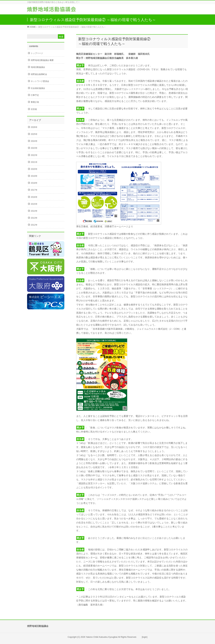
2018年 (34, 183)
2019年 (34, 176)
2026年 (34, 127)
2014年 (34, 211)
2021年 (34, 162)
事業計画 (35, 102)
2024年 (34, 141)
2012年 (34, 225)
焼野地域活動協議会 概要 (42, 60)
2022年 (34, 155)
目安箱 (34, 109)
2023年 (34, 148)
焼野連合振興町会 (39, 74)
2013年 (34, 218)
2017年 (34, 190)
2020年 (34, 169)
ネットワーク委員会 (40, 81)
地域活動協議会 (38, 67)
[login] (144, 637)
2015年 (34, 204)
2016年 (34, 197)
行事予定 (35, 95)
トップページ (37, 53)
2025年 (34, 134)
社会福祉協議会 (38, 88)
